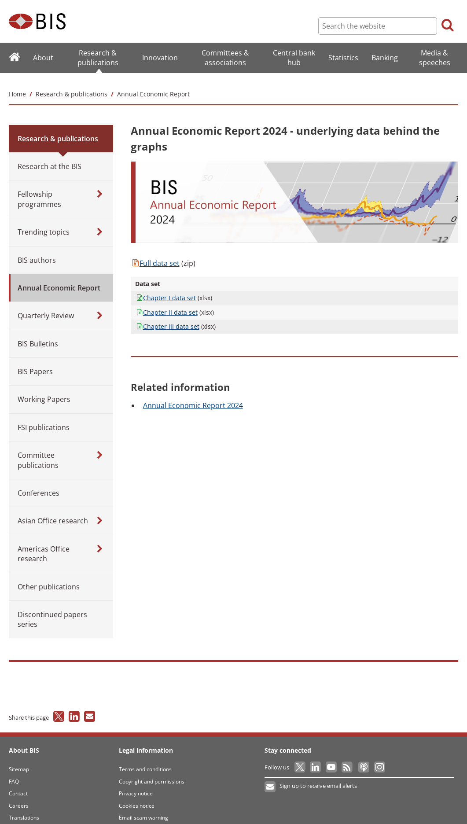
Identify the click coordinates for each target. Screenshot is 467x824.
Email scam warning (143, 808)
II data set (166, 302)
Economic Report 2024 (193, 395)
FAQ (14, 771)
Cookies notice (136, 795)
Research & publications (71, 84)
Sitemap (19, 759)
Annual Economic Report (153, 84)
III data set (167, 317)
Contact (18, 783)
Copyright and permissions (151, 771)
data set (155, 253)
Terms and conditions (145, 759)
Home (17, 84)
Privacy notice (136, 783)
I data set (165, 288)
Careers (19, 795)
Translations (24, 808)
